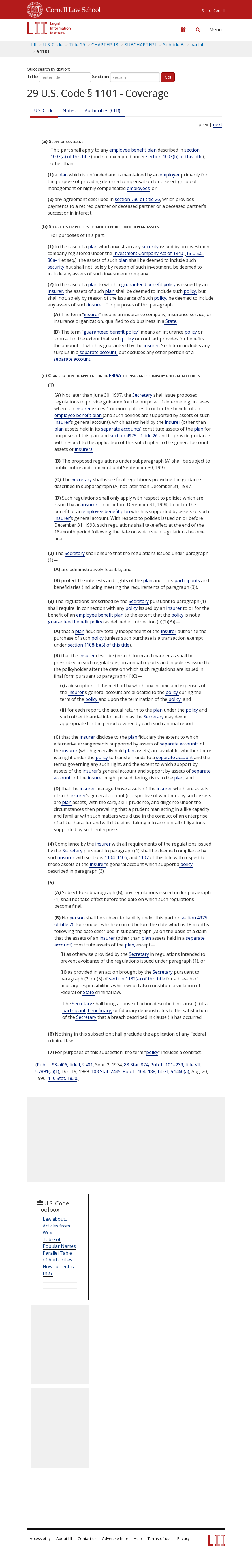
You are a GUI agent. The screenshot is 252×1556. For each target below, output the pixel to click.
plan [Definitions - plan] (63, 175)
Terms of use (160, 1538)
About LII (64, 1538)
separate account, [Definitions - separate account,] (98, 352)
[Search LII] (198, 29)
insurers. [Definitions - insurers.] (83, 449)
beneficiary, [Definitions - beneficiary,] (99, 1010)
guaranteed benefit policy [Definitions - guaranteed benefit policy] (148, 284)
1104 (109, 857)
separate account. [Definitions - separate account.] (72, 359)
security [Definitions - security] (150, 246)
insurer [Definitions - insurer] (91, 314)
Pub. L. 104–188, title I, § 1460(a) (156, 1071)
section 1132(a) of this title (137, 979)
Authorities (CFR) (102, 110)
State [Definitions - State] (88, 992)
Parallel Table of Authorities (57, 1256)
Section (100, 77)
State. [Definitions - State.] (170, 321)
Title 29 (77, 45)
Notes (69, 110)
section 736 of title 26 (137, 199)
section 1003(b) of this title (174, 157)
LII (34, 45)
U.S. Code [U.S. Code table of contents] (53, 45)
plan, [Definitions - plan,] (179, 778)
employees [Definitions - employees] (138, 188)
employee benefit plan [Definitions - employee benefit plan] (133, 150)
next (217, 124)
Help (138, 1538)
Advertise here (115, 1538)
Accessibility (40, 1538)
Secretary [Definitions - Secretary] (142, 395)
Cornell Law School (72, 9)
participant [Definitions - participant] (74, 1010)
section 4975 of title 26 (134, 436)
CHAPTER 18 (104, 45)
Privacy (183, 1538)
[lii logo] (49, 28)
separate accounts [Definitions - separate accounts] (179, 744)
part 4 (196, 45)
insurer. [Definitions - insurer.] (95, 305)
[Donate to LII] (183, 29)
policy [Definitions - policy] (190, 332)
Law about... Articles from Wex (56, 1226)
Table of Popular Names (59, 1242)
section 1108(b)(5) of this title (98, 645)
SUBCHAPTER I (141, 45)
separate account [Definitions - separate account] (174, 757)
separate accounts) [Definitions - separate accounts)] (121, 429)
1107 (143, 857)
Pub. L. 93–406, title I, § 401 (65, 1065)
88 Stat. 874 (136, 1065)
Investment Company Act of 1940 (148, 253)
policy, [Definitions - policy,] (190, 291)
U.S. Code (44, 110)
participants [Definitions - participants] (187, 580)
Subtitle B (173, 45)
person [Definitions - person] (77, 918)
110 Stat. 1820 (62, 1078)
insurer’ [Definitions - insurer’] (62, 422)
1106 (122, 857)
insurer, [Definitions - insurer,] (56, 291)
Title (32, 77)
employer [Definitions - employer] (170, 175)
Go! (168, 77)
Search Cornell (213, 10)
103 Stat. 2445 (106, 1071)
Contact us (87, 1538)
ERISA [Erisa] (115, 375)
